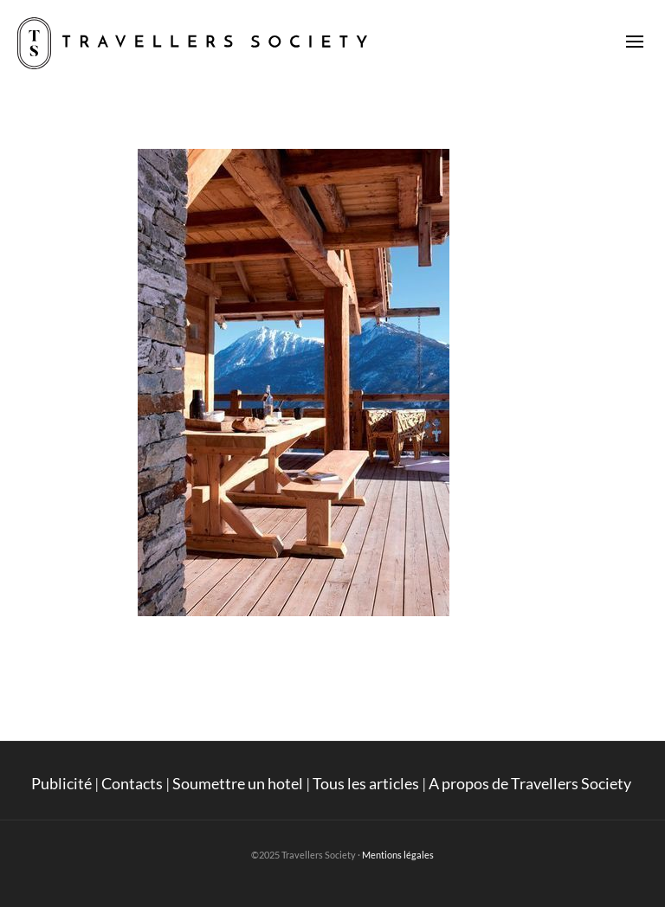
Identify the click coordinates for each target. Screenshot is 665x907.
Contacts (132, 783)
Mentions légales (398, 854)
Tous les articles (366, 783)
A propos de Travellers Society (531, 783)
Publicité (61, 783)
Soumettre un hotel (237, 783)
